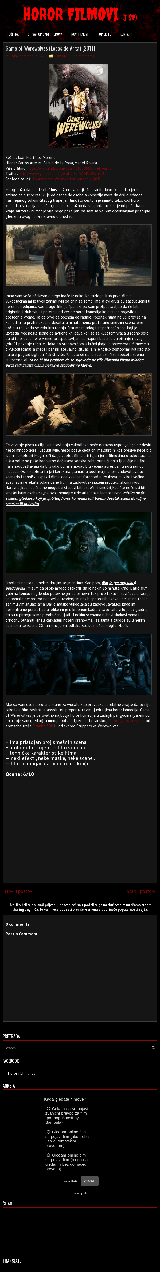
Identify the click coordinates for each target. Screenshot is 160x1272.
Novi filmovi (79, 34)
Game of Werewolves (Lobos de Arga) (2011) (50, 48)
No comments (83, 56)
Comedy (60, 56)
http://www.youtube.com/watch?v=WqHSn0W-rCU (61, 173)
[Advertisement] (79, 841)
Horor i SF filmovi (22, 1073)
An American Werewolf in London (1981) (66, 178)
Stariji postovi (141, 891)
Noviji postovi (19, 891)
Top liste (104, 34)
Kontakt (126, 34)
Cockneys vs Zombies (126, 720)
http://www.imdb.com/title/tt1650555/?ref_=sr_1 (69, 168)
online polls (80, 1193)
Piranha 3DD (43, 725)
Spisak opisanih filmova (45, 34)
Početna (13, 34)
